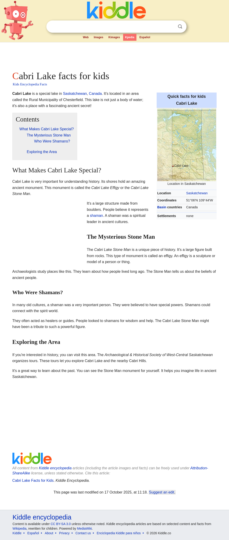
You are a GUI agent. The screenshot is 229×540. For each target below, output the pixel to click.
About (49, 533)
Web (86, 37)
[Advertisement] (114, 55)
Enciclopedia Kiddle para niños (119, 533)
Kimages (114, 37)
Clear (171, 27)
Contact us (83, 533)
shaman (96, 216)
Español (144, 37)
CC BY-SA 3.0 (61, 524)
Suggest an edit (161, 492)
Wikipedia (20, 528)
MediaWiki (84, 528)
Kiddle (17, 533)
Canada (95, 94)
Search (180, 26)
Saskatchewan (197, 193)
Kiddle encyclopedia (55, 468)
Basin (161, 207)
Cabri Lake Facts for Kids (33, 480)
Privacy (64, 533)
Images (98, 37)
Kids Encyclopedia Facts (30, 84)
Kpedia (129, 37)
